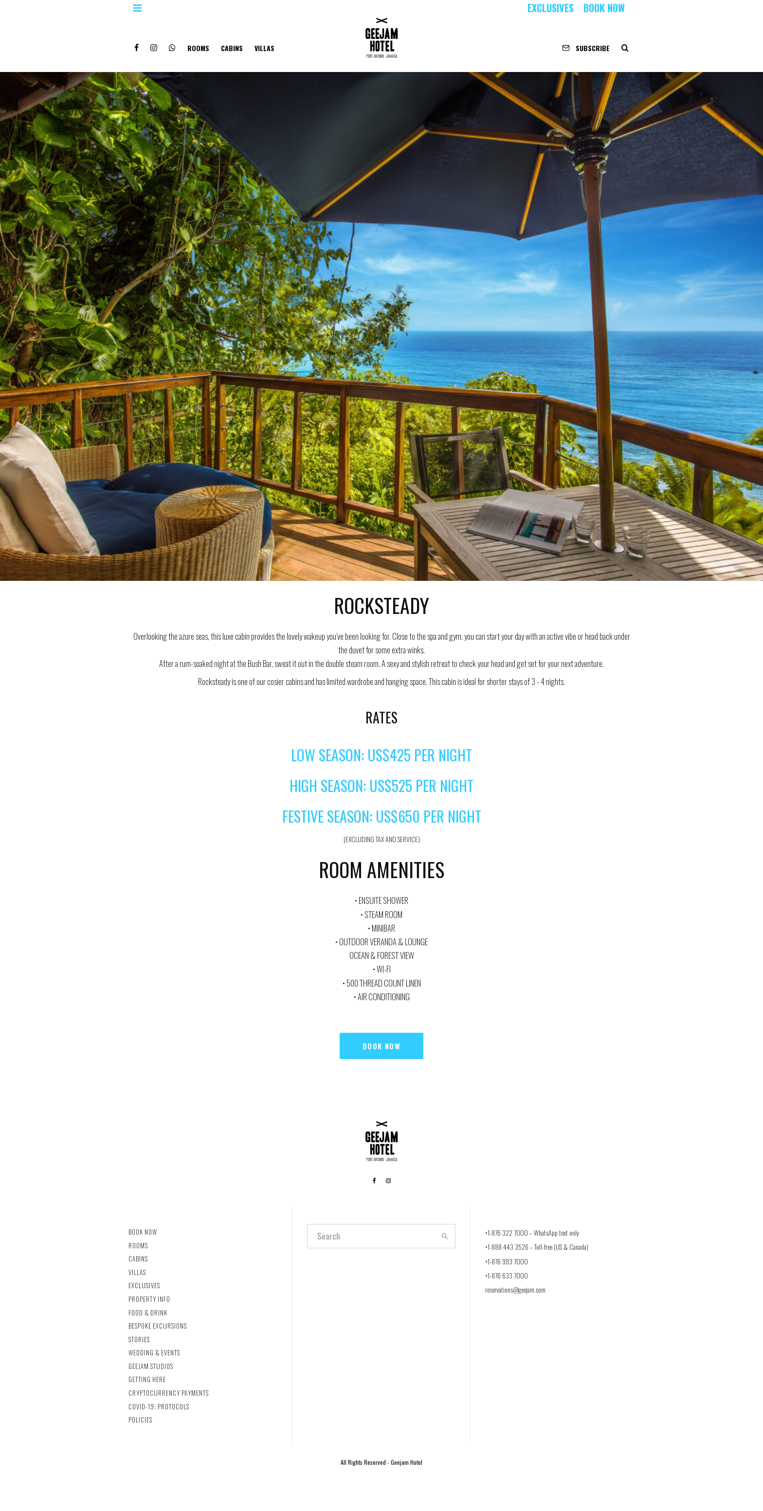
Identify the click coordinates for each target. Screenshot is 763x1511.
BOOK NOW (604, 7)
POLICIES (140, 1419)
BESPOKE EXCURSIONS (157, 1326)
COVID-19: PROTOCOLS (158, 1406)
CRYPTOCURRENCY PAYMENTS (168, 1393)
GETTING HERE (147, 1379)
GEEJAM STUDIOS (150, 1366)
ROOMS (198, 48)
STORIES (139, 1339)
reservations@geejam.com (515, 1289)
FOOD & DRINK (147, 1312)
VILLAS (264, 48)
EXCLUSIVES (550, 7)
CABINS (232, 48)
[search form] (371, 1236)
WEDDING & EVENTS (154, 1352)
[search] (445, 1236)
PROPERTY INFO (149, 1299)
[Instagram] (154, 44)
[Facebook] (136, 44)
